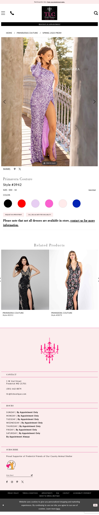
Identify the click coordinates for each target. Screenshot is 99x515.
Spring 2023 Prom (52, 33)
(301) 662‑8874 (14, 391)
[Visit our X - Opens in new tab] (22, 485)
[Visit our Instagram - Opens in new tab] (12, 485)
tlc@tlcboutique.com (16, 396)
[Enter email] (19, 478)
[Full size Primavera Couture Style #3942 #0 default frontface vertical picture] (49, 102)
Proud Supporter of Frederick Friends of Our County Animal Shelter (39, 458)
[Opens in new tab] (11, 467)
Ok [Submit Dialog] (94, 508)
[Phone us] (12, 13)
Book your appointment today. (58, 2)
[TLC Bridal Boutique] (49, 13)
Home (9, 33)
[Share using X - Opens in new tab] (20, 169)
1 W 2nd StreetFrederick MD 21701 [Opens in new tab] (16, 384)
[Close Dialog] (4, 508)
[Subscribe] (31, 478)
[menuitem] (12, 13)
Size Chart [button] (91, 190)
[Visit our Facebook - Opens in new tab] (7, 485)
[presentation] (25, 282)
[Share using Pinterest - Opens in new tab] (14, 169)
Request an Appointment (17, 216)
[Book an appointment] (49, 24)
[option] (49, 102)
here (58, 512)
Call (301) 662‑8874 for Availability (51, 216)
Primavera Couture (27, 33)
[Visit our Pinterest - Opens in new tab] (17, 485)
